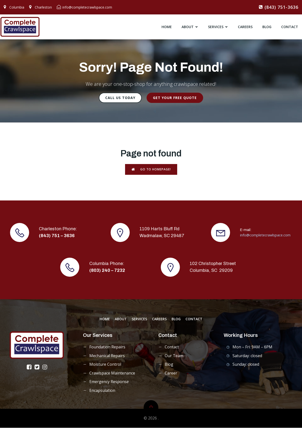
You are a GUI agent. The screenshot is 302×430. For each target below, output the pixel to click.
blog (266, 28)
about (121, 321)
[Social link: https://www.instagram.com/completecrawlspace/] (46, 369)
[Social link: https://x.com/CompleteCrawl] (38, 369)
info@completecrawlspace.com (265, 237)
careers (245, 28)
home (167, 28)
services (139, 321)
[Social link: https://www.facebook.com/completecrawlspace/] (30, 369)
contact (289, 28)
